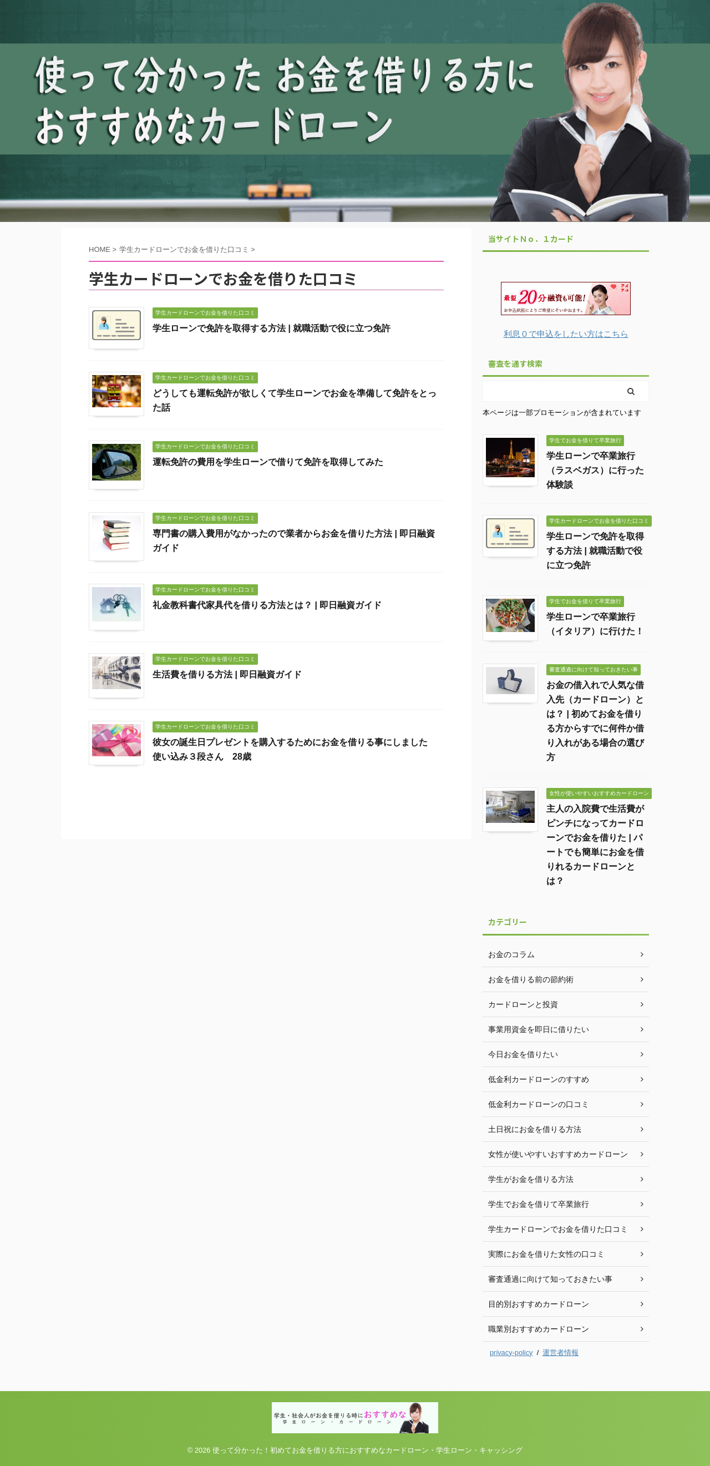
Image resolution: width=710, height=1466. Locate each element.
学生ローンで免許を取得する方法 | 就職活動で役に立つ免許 (271, 328)
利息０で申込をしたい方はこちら (566, 333)
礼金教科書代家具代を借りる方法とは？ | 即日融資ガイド (267, 605)
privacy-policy (511, 1352)
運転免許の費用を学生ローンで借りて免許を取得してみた (268, 462)
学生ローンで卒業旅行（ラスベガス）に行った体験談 (595, 470)
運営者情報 (560, 1352)
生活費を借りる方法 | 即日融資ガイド (227, 674)
